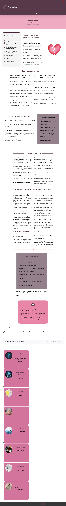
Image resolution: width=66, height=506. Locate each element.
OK (42, 503)
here (33, 310)
